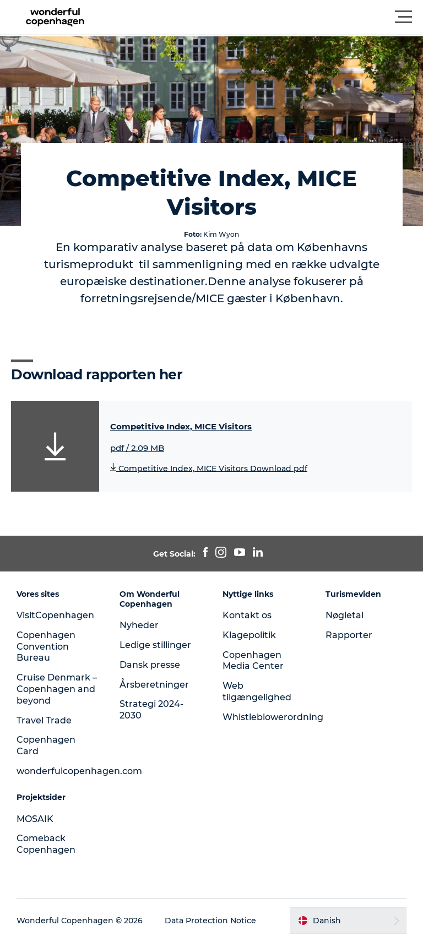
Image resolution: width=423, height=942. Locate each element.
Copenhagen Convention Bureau (46, 646)
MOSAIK (35, 819)
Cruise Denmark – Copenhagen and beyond (57, 689)
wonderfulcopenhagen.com (79, 771)
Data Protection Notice (210, 920)
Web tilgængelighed (257, 691)
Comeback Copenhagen (46, 844)
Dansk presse (150, 665)
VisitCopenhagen (55, 615)
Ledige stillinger (155, 645)
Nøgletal (345, 615)
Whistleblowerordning (273, 717)
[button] (261, 17)
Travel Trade (44, 720)
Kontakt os (247, 615)
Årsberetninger (154, 684)
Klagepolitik (249, 635)
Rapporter (349, 635)
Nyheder (139, 625)
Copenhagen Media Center (253, 661)
